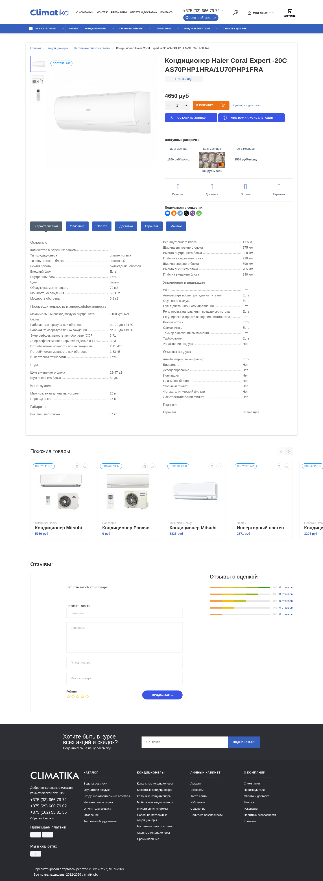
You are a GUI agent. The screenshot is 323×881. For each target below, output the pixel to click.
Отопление (163, 28)
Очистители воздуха (97, 808)
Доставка (126, 226)
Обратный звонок (201, 17)
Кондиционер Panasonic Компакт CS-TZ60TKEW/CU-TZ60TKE (129, 527)
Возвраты (196, 789)
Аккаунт (195, 783)
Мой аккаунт (259, 13)
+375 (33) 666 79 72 (201, 11)
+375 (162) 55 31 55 (48, 812)
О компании (84, 12)
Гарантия (152, 226)
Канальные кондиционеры (155, 783)
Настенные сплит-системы (155, 826)
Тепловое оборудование (100, 821)
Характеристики (46, 226)
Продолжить (162, 695)
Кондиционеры (95, 28)
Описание (77, 226)
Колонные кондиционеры (154, 796)
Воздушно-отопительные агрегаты (107, 796)
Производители (254, 789)
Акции (73, 28)
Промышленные (131, 28)
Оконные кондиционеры (153, 832)
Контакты (167, 12)
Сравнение (197, 808)
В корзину (211, 105)
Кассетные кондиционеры (154, 789)
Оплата (101, 226)
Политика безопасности (206, 815)
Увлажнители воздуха (98, 802)
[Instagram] (35, 854)
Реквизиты (119, 12)
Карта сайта (198, 796)
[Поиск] (235, 12)
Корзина (289, 13)
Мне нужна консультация (247, 118)
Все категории (42, 28)
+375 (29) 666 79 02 (48, 806)
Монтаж (102, 12)
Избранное (197, 802)
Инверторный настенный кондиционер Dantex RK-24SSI (263, 527)
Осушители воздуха (97, 789)
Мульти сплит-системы (152, 808)
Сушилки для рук (235, 28)
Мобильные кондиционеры (155, 802)
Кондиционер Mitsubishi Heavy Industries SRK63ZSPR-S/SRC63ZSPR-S (61, 527)
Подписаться (244, 742)
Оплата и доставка (143, 12)
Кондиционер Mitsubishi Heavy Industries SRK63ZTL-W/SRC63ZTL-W (196, 527)
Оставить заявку (187, 118)
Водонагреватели (197, 28)
